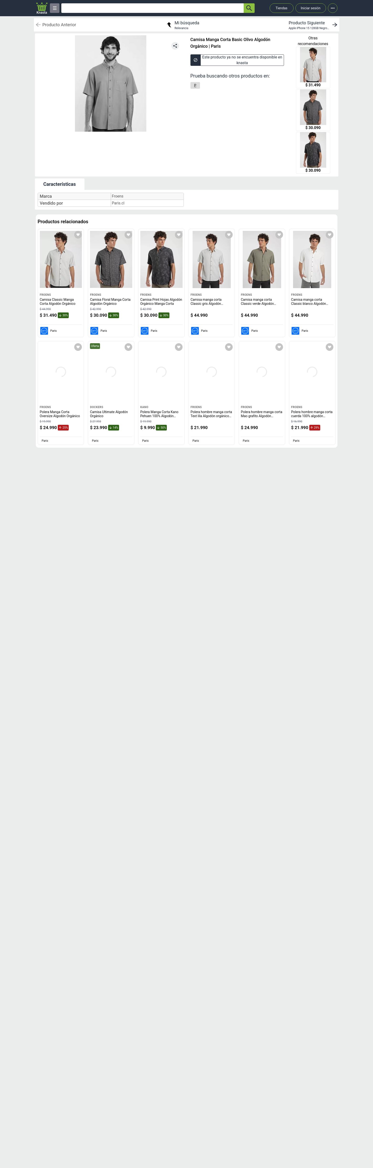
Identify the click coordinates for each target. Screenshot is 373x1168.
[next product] (314, 25)
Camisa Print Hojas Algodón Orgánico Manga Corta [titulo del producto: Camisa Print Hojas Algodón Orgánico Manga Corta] (161, 302)
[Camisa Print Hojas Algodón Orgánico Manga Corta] (313, 153)
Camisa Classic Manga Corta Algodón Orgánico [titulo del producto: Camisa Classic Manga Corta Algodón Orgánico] (58, 302)
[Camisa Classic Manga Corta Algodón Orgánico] (313, 68)
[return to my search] (182, 25)
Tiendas (282, 8)
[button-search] (249, 8)
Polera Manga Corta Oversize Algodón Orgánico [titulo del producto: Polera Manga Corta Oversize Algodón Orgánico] (60, 414)
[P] (195, 85)
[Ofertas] (152, 8)
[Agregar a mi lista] (78, 235)
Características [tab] (59, 184)
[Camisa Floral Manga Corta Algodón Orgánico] (313, 110)
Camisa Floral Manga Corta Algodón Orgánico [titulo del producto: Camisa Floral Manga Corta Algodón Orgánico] (110, 302)
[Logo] (42, 8)
